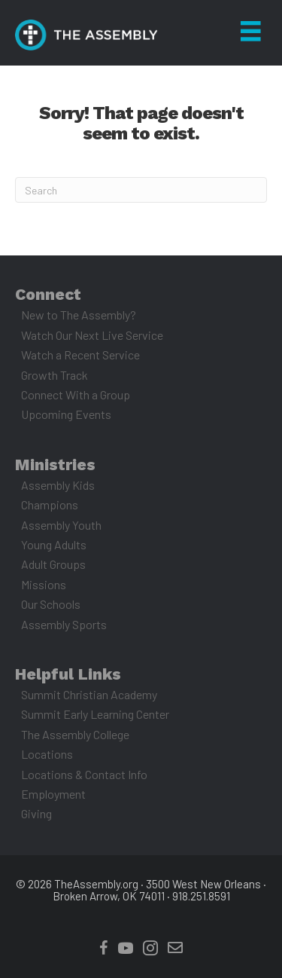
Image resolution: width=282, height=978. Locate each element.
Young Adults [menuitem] (53, 544)
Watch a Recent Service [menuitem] (80, 354)
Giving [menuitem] (36, 813)
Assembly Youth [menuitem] (61, 525)
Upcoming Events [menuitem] (66, 414)
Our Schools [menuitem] (50, 604)
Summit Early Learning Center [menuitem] (95, 714)
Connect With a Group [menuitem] (75, 394)
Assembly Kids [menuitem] (58, 485)
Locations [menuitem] (47, 754)
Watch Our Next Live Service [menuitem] (92, 335)
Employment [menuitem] (53, 794)
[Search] (141, 190)
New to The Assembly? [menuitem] (78, 314)
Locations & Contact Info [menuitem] (84, 774)
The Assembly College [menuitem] (75, 734)
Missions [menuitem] (43, 584)
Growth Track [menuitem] (54, 375)
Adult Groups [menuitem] (53, 564)
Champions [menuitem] (49, 504)
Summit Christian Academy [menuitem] (89, 694)
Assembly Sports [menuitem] (64, 624)
